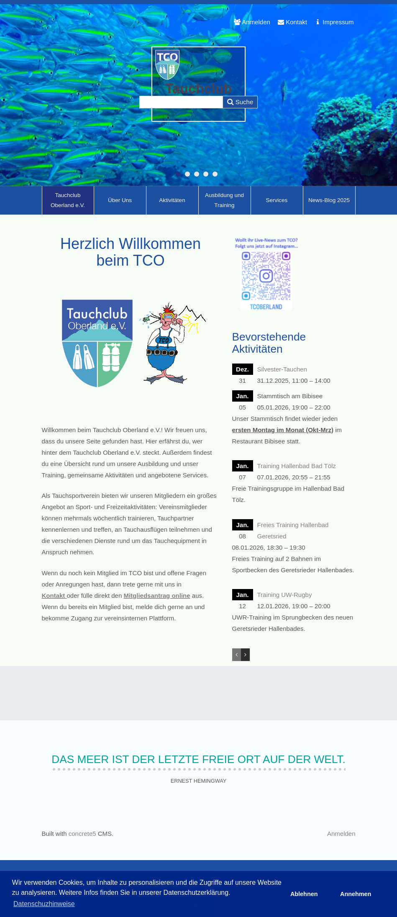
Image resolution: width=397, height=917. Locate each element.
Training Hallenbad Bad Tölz (296, 465)
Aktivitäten (172, 200)
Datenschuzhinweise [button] (44, 903)
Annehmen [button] (355, 894)
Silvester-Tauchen (282, 369)
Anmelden (252, 22)
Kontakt (292, 22)
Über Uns (120, 200)
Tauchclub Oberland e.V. (68, 200)
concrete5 (82, 833)
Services (277, 200)
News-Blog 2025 (329, 200)
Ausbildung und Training (224, 200)
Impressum (334, 22)
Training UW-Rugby (284, 594)
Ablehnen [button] (304, 894)
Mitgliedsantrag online (156, 595)
